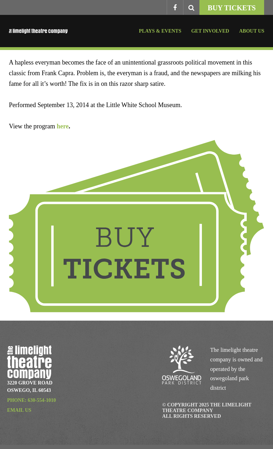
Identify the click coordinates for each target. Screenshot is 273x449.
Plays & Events (160, 31)
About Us (251, 31)
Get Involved (210, 31)
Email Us (19, 410)
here (63, 126)
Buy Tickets (232, 8)
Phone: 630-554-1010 (31, 400)
